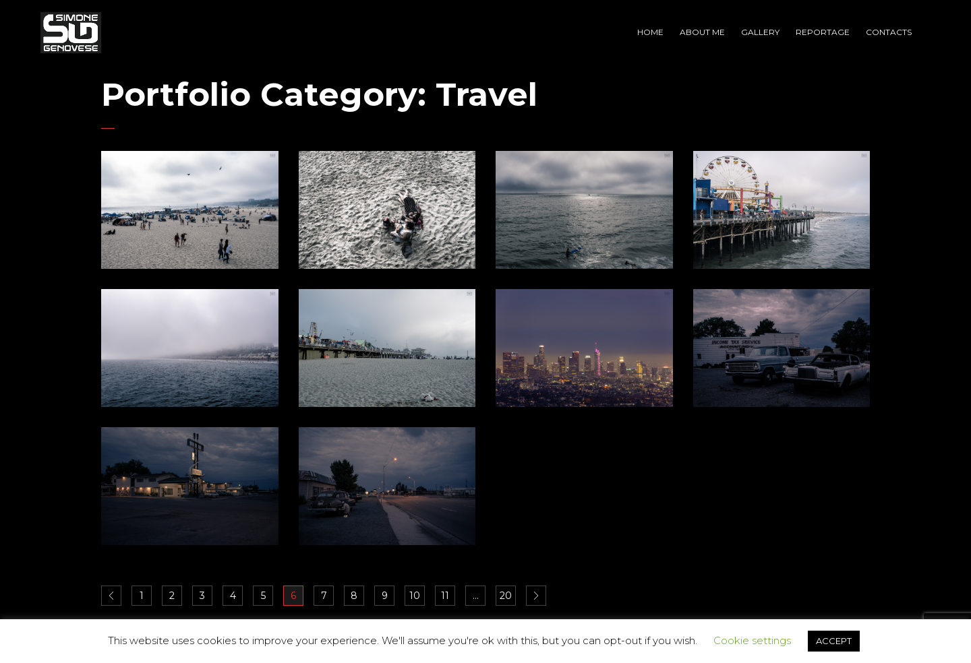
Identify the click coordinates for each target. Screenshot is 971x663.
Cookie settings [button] (752, 640)
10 (414, 596)
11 (445, 596)
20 (506, 596)
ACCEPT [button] (834, 640)
